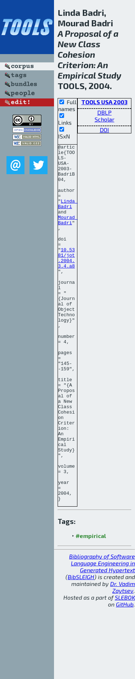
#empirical (91, 607)
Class (89, 44)
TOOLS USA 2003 (104, 101)
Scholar (104, 119)
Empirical (77, 75)
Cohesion (76, 54)
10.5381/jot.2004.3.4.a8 (66, 281)
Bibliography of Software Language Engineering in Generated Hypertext (102, 634)
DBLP (104, 112)
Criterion (76, 64)
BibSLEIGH (81, 648)
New (67, 44)
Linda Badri (68, 216)
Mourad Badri (68, 235)
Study (109, 75)
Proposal (83, 33)
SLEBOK (125, 668)
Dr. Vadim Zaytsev (122, 658)
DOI (104, 129)
